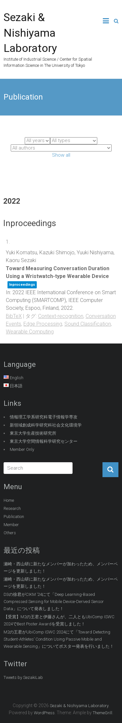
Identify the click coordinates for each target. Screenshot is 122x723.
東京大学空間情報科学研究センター (43, 441)
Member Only (22, 449)
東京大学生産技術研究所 (33, 433)
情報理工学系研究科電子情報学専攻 (43, 417)
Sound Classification (87, 324)
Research (12, 508)
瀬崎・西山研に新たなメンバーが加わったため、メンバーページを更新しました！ (61, 567)
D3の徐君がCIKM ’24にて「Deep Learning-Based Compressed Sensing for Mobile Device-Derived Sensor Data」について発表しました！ (54, 601)
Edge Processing (42, 324)
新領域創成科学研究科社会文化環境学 (46, 425)
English (16, 377)
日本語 (16, 385)
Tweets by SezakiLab (23, 677)
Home (9, 500)
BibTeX (14, 316)
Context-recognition (60, 316)
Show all (61, 155)
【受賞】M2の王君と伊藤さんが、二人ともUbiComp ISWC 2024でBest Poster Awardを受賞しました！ (59, 620)
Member (11, 524)
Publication (14, 516)
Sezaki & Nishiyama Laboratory (30, 32)
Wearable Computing (30, 332)
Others (10, 532)
